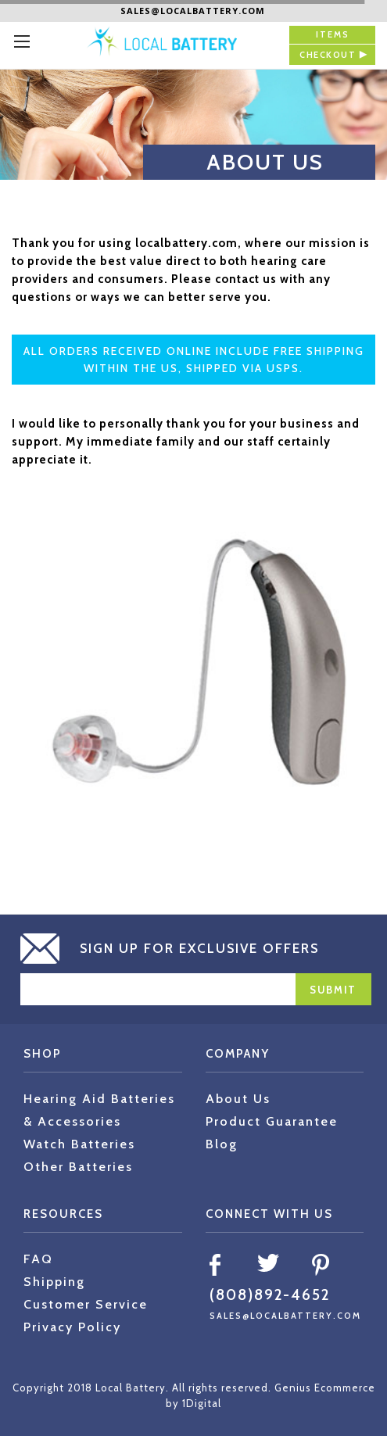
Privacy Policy (72, 1327)
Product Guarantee (272, 1121)
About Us (238, 1098)
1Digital (201, 1403)
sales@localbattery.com (192, 10)
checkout (327, 54)
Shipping (54, 1281)
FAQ (38, 1259)
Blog (222, 1144)
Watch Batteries (79, 1144)
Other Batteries (78, 1166)
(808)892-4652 (270, 1295)
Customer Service (85, 1304)
